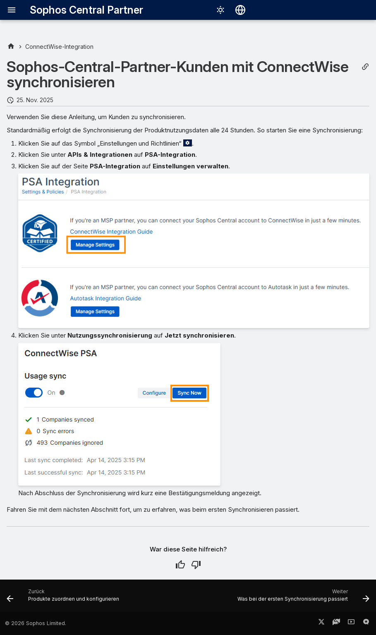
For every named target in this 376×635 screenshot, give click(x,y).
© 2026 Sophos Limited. (35, 623)
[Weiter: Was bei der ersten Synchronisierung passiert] (302, 598)
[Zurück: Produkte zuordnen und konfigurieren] (64, 598)
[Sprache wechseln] (240, 10)
